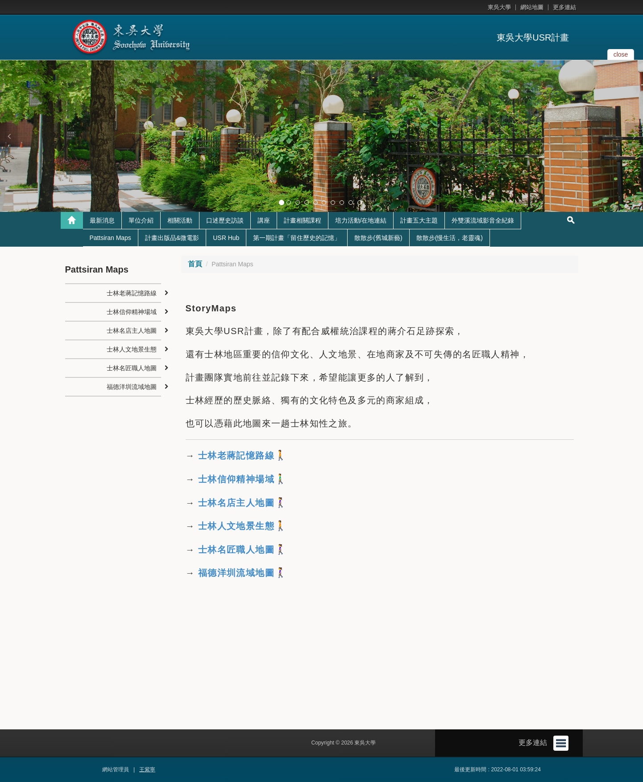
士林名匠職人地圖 (132, 368)
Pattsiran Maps (110, 237)
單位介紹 (141, 220)
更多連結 (564, 7)
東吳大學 (499, 7)
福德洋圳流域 (226, 573)
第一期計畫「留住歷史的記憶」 (296, 237)
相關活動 (179, 220)
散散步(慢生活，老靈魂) (449, 237)
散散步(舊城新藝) (378, 237)
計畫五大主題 (419, 220)
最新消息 (102, 220)
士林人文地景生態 (236, 526)
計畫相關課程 (302, 220)
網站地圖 (531, 7)
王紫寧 (147, 769)
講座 (263, 220)
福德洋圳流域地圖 (132, 386)
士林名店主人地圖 (132, 330)
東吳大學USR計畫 (533, 37)
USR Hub (226, 237)
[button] (9, 136)
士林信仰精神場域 (234, 479)
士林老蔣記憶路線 (234, 455)
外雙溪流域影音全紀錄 (483, 220)
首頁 (195, 264)
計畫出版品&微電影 (172, 237)
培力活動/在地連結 (361, 220)
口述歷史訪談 (225, 220)
